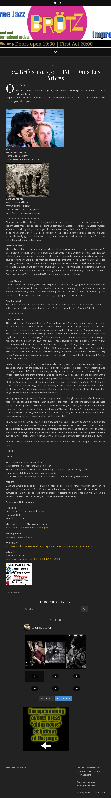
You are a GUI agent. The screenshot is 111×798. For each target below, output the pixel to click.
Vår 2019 (55, 66)
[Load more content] (46, 698)
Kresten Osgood (14, 592)
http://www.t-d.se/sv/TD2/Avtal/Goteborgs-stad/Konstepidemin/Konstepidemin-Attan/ (50, 546)
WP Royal (24, 767)
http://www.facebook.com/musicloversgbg (27, 527)
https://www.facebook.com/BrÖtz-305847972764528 (33, 558)
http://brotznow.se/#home (19, 536)
